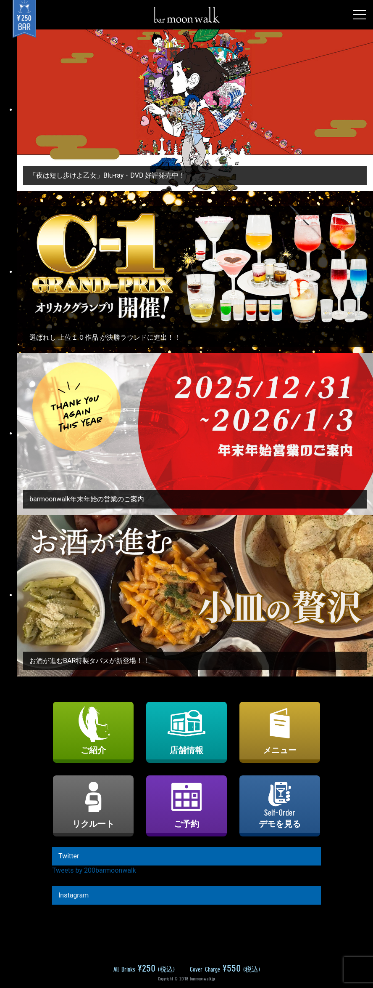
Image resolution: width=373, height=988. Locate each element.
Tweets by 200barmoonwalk (94, 870)
